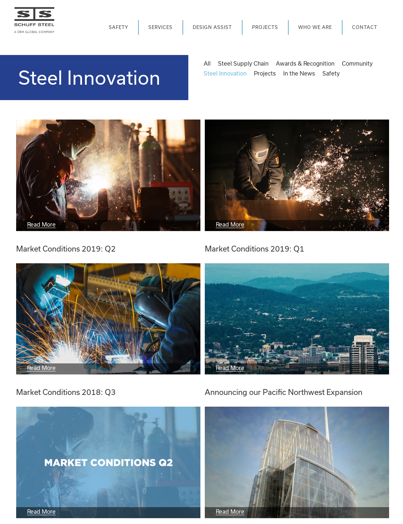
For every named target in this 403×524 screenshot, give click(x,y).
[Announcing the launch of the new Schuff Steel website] (297, 462)
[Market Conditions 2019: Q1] (297, 175)
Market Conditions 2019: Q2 (66, 248)
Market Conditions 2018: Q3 (66, 392)
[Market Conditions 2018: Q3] (108, 319)
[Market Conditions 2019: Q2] (108, 175)
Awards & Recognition (305, 63)
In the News (299, 73)
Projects (265, 73)
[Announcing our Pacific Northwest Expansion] (297, 319)
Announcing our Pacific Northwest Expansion (283, 392)
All (207, 63)
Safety (331, 73)
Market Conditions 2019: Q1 (254, 248)
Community (357, 63)
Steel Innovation (225, 73)
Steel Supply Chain (243, 63)
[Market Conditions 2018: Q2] (108, 462)
